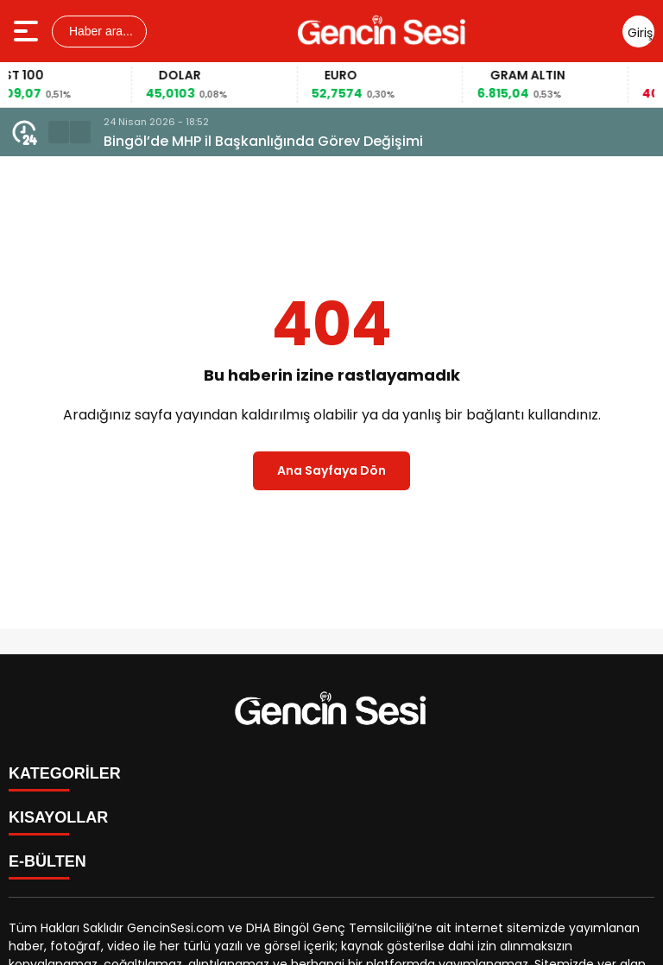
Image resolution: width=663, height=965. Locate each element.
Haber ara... (99, 31)
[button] (58, 132)
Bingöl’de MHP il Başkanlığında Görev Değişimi (263, 141)
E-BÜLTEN (47, 861)
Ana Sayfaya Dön (331, 470)
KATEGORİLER (65, 773)
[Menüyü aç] (28, 31)
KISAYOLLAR (58, 817)
